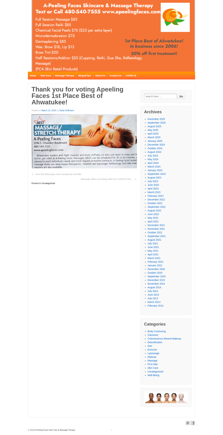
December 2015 (156, 280)
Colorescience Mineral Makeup (164, 338)
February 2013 (155, 305)
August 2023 (154, 177)
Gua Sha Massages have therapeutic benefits (58, 174)
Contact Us (116, 75)
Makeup (152, 357)
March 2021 (154, 258)
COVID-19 (131, 75)
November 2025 (156, 119)
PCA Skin (153, 364)
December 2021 (156, 225)
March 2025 (154, 137)
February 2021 (155, 261)
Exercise (152, 349)
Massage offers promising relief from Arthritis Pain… (107, 179)
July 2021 (153, 243)
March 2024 (154, 166)
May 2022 (153, 217)
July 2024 (153, 155)
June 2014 (153, 294)
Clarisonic (153, 335)
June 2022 (153, 214)
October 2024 (155, 148)
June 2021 (153, 247)
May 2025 (153, 130)
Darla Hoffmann (66, 110)
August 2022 (154, 210)
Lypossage (153, 353)
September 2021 (157, 236)
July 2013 (153, 298)
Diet (150, 346)
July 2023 (153, 181)
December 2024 (156, 144)
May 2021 (153, 250)
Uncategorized (48, 183)
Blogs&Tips (84, 75)
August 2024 (154, 152)
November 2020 (156, 269)
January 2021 (155, 265)
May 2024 (153, 159)
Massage (152, 360)
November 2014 (156, 283)
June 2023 (153, 185)
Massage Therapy (64, 75)
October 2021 (155, 232)
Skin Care (45, 75)
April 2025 (153, 133)
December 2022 (156, 199)
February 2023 (155, 195)
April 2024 (153, 163)
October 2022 (155, 203)
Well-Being (153, 375)
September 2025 (157, 122)
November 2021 (156, 228)
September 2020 (157, 276)
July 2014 (153, 291)
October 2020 (155, 272)
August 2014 (154, 287)
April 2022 (153, 221)
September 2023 (157, 174)
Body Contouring (157, 331)
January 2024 (155, 170)
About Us (100, 75)
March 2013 (154, 302)
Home (33, 75)
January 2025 (155, 141)
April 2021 (153, 254)
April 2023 (153, 188)
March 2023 (154, 192)
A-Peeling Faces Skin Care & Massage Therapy (54, 430)
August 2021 (154, 239)
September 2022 (157, 206)
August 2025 (154, 126)
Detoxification (155, 342)
